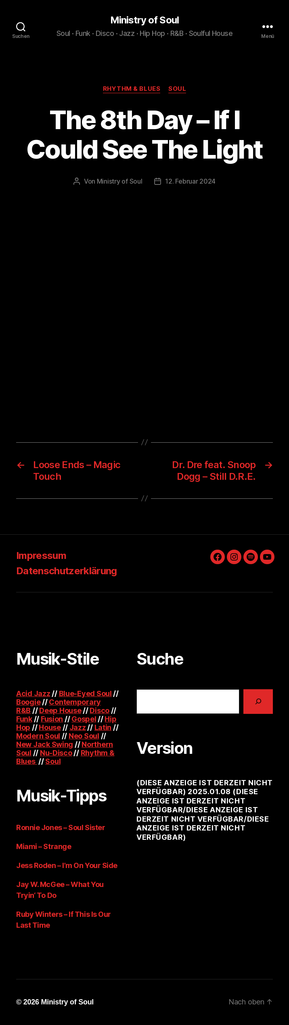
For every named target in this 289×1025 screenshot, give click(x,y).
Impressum (41, 555)
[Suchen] (258, 701)
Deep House (60, 710)
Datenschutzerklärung (66, 571)
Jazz (77, 727)
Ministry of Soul (144, 20)
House (50, 727)
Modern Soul (38, 736)
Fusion (52, 719)
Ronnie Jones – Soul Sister (60, 827)
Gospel (83, 719)
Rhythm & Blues (132, 88)
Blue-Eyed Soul (85, 693)
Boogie (28, 702)
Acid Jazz (33, 693)
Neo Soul (84, 736)
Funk (24, 719)
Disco (99, 710)
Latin (103, 727)
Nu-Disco (56, 753)
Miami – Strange (43, 846)
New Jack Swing (44, 744)
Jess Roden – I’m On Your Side (66, 865)
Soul (177, 88)
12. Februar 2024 (190, 181)
